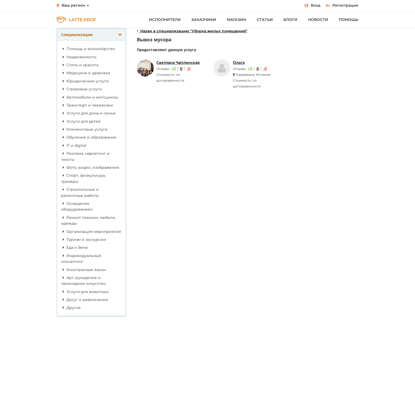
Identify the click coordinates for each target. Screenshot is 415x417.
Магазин (236, 19)
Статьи (265, 19)
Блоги (290, 19)
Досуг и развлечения (84, 299)
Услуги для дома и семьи (88, 113)
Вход (313, 5)
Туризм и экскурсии (83, 239)
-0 (188, 68)
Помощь (348, 19)
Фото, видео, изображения (90, 167)
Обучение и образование (88, 137)
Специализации (91, 34)
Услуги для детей (81, 121)
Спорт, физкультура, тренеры (83, 178)
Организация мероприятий (91, 231)
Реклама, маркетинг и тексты (85, 156)
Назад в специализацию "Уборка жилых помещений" (192, 31)
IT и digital (73, 145)
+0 (173, 68)
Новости (318, 19)
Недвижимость (79, 57)
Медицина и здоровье (85, 72)
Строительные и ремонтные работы (80, 192)
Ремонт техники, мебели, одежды (88, 220)
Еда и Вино (74, 247)
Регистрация (342, 5)
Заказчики (203, 19)
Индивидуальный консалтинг (81, 258)
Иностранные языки (83, 269)
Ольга (239, 62)
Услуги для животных (85, 291)
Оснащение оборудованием (77, 206)
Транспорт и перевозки (87, 105)
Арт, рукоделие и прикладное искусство (83, 280)
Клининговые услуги (84, 129)
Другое (71, 307)
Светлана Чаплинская (178, 62)
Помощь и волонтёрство (88, 48)
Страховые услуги (81, 89)
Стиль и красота (79, 65)
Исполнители (165, 19)
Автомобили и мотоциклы (89, 97)
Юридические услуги (85, 81)
